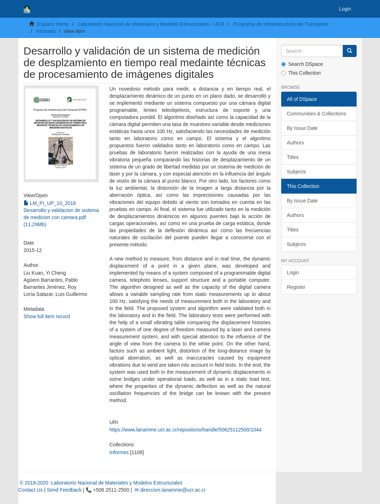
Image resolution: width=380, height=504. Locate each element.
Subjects (296, 171)
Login (293, 272)
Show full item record (47, 316)
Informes (46, 31)
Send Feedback (64, 490)
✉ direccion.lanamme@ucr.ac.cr (169, 490)
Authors (295, 142)
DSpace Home (52, 24)
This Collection (301, 73)
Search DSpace (302, 64)
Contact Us (30, 490)
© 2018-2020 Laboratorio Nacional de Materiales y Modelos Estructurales (100, 483)
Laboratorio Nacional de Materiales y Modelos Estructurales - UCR (151, 24)
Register (296, 287)
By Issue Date (302, 128)
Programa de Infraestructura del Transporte (280, 24)
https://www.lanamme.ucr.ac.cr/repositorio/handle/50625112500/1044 (185, 430)
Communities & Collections (316, 113)
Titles (293, 157)
